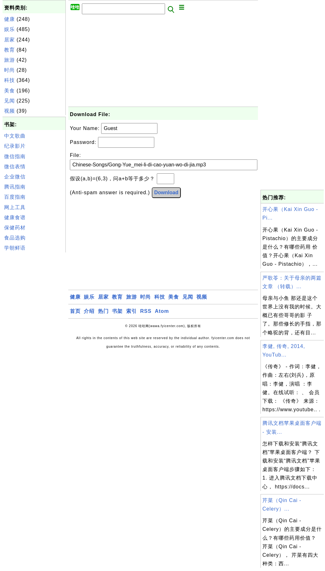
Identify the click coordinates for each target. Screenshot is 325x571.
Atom (162, 311)
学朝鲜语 (15, 248)
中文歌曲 (15, 136)
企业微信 (15, 176)
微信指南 (15, 156)
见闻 (9, 100)
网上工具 (15, 207)
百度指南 (15, 197)
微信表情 (15, 166)
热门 (103, 311)
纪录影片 (15, 146)
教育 (9, 50)
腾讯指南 (15, 186)
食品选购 (15, 237)
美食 (9, 90)
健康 (9, 19)
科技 (9, 80)
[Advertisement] (34, 349)
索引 (131, 311)
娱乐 (9, 29)
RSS (145, 311)
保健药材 (15, 227)
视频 (9, 111)
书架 (117, 311)
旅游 (9, 60)
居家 (9, 39)
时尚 (9, 70)
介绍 (89, 311)
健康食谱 (15, 217)
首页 (75, 311)
